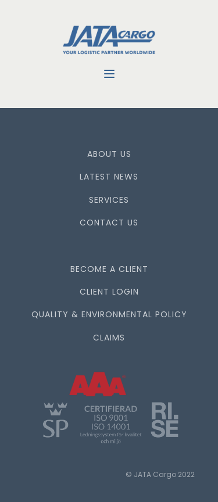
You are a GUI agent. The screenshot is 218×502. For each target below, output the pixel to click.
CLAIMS (109, 338)
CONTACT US (109, 222)
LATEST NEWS (109, 177)
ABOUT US (109, 154)
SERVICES (109, 200)
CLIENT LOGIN (109, 292)
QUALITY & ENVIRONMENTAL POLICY (109, 314)
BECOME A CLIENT (109, 269)
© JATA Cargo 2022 (160, 474)
